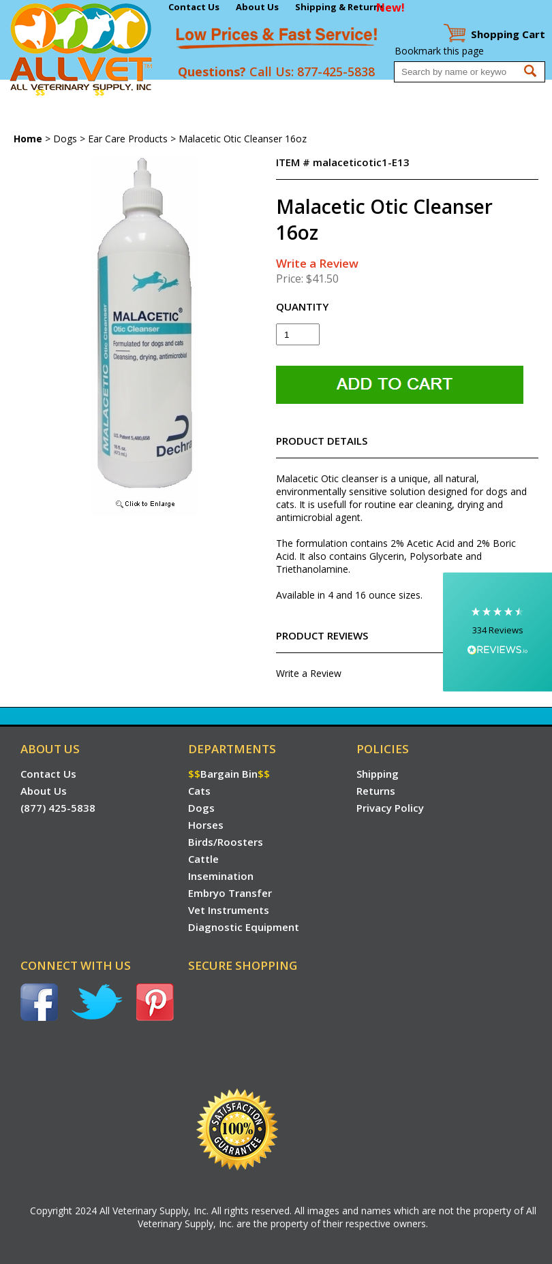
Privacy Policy (390, 808)
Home (16, 93)
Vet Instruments (491, 93)
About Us (257, 7)
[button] (497, 632)
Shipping (377, 773)
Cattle (289, 93)
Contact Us (193, 7)
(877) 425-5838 (57, 808)
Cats (121, 93)
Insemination (339, 93)
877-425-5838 (336, 71)
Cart (508, 34)
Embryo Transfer (411, 93)
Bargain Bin (69, 93)
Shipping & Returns (339, 7)
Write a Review (317, 263)
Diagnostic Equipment (51, 119)
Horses (181, 93)
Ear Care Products (128, 138)
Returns (375, 790)
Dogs (148, 93)
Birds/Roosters (236, 93)
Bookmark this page (439, 50)
